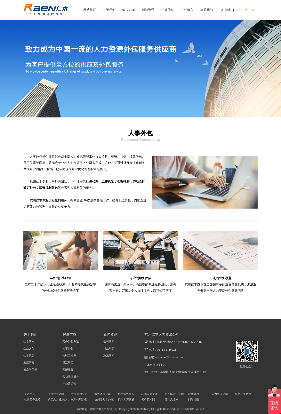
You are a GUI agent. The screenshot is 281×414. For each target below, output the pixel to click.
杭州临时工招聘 (174, 393)
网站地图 (193, 399)
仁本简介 (28, 341)
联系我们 (206, 10)
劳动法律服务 (70, 376)
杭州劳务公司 (56, 393)
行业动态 (108, 348)
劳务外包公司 (79, 393)
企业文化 (28, 348)
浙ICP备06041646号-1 (190, 409)
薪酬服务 (67, 369)
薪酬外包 (193, 393)
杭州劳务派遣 (32, 399)
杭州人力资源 (149, 393)
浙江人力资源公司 (58, 399)
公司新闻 (108, 341)
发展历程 (28, 362)
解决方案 (128, 10)
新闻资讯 (148, 10)
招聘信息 (167, 10)
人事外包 (67, 348)
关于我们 (109, 10)
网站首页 (89, 10)
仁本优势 (28, 355)
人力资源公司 (220, 393)
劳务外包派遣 (70, 341)
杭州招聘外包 (79, 399)
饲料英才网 (148, 399)
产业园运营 (69, 383)
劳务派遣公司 (102, 393)
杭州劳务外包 (126, 393)
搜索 (228, 10)
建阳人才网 (171, 399)
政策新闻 (108, 355)
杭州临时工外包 (104, 399)
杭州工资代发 (243, 393)
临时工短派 (69, 355)
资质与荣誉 (30, 369)
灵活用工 (67, 362)
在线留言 (187, 10)
